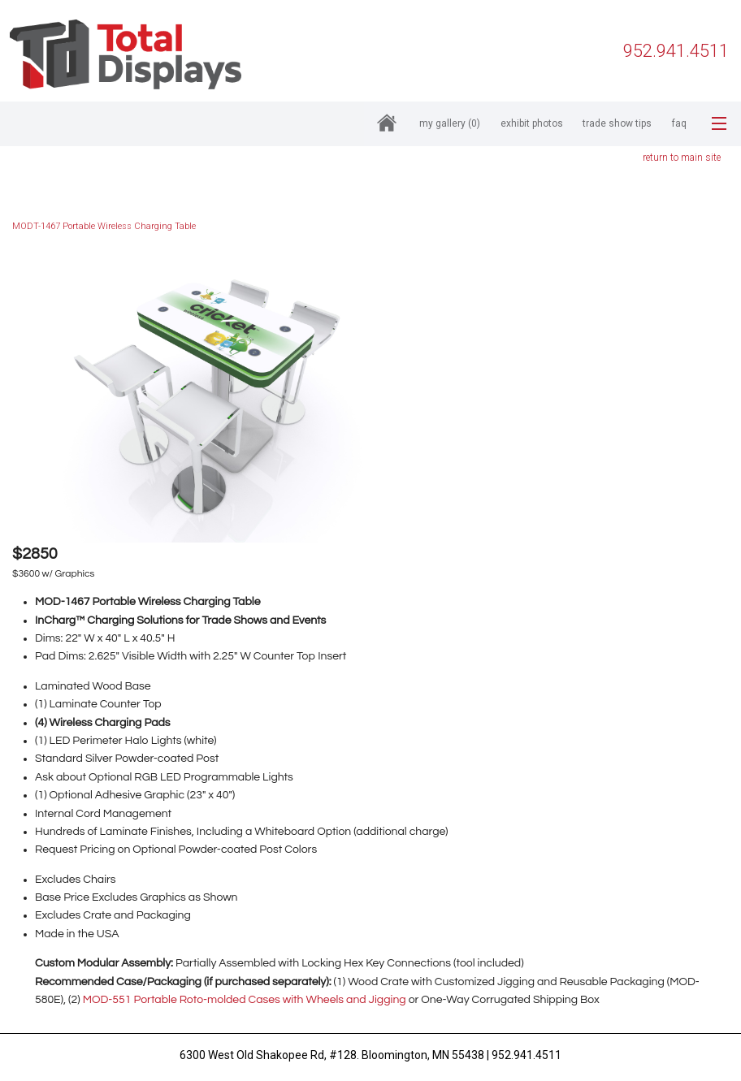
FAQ (679, 123)
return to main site (682, 157)
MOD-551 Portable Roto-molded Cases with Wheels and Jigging (244, 999)
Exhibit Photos (531, 123)
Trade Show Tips (617, 123)
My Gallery (449, 123)
